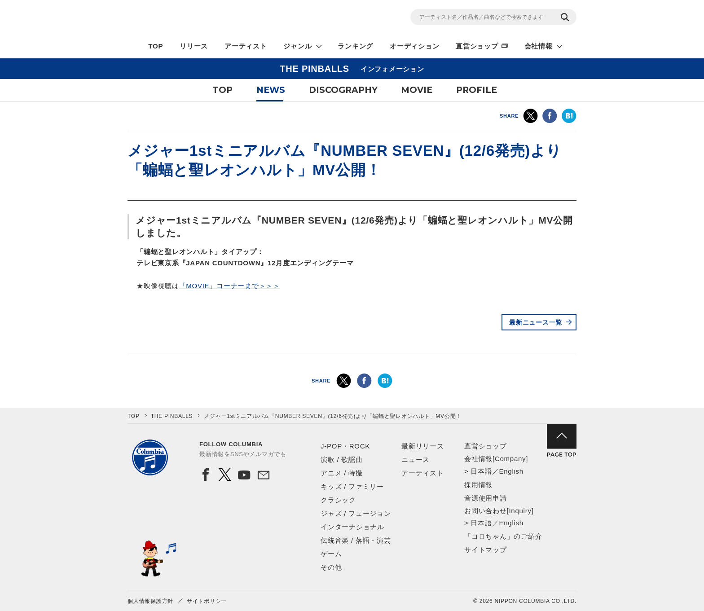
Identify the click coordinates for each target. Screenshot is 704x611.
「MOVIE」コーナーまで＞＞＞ (229, 286)
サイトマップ (485, 550)
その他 (331, 567)
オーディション (414, 46)
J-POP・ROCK (345, 446)
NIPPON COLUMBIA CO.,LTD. (208, 18)
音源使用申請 (485, 498)
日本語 (481, 471)
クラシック (338, 500)
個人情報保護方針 (150, 601)
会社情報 (538, 46)
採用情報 (478, 484)
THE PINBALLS (172, 416)
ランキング (355, 46)
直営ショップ (477, 46)
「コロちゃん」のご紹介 (503, 536)
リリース (194, 46)
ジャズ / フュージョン (356, 513)
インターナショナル (352, 527)
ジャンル (297, 46)
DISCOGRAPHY (343, 90)
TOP (155, 46)
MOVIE (416, 90)
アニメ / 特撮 (342, 473)
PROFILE (476, 90)
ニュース (415, 459)
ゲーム (331, 554)
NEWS (270, 90)
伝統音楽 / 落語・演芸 (356, 540)
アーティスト (245, 46)
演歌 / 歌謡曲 (342, 459)
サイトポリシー (207, 601)
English (511, 471)
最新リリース (422, 446)
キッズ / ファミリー (352, 486)
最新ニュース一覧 (535, 322)
